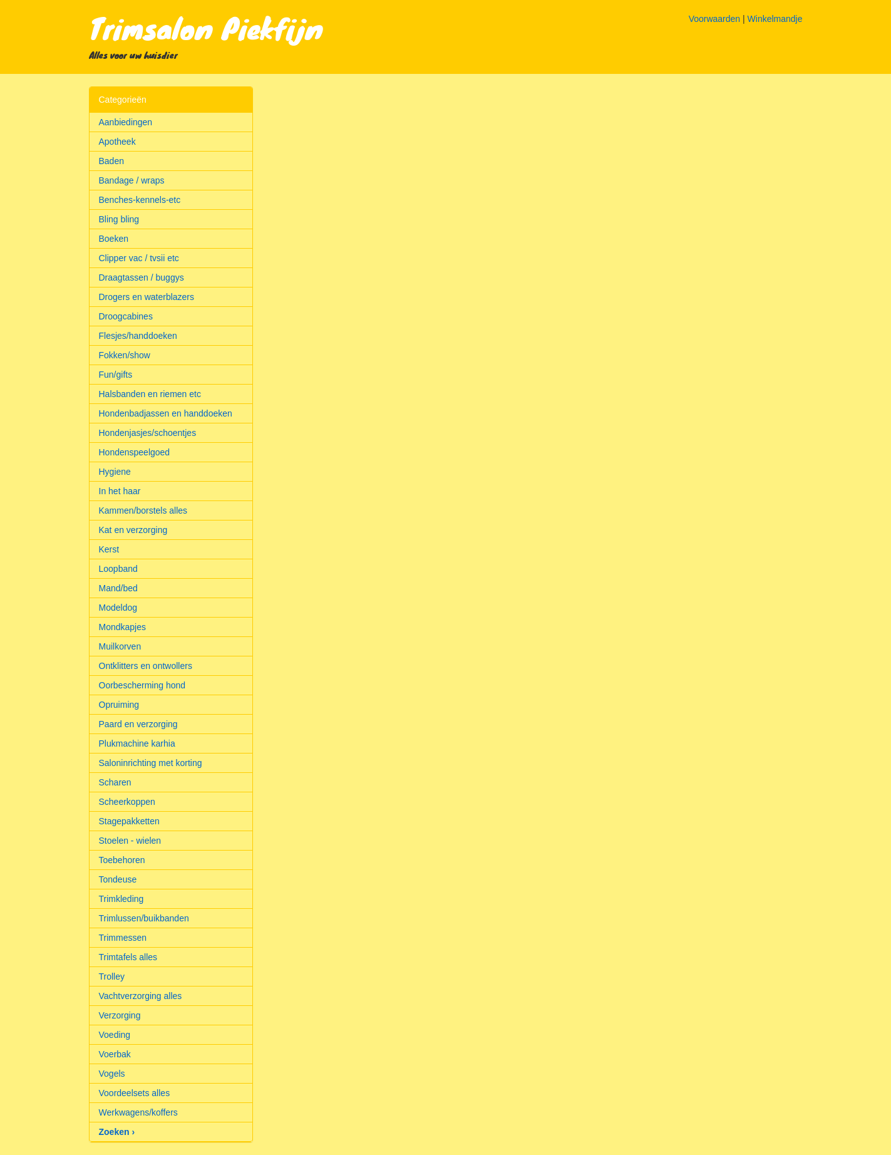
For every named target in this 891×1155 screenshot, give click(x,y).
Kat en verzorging (133, 530)
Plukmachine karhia (137, 743)
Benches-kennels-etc (140, 200)
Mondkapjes (123, 627)
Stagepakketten (129, 821)
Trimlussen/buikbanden (144, 918)
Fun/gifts (116, 375)
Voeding (115, 1035)
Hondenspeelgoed (134, 452)
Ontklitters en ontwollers (145, 666)
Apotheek (117, 142)
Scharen (115, 782)
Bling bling (119, 219)
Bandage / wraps (132, 180)
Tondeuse (118, 879)
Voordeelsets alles (134, 1093)
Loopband (118, 569)
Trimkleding (121, 899)
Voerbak (115, 1054)
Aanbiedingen (126, 122)
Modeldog (118, 608)
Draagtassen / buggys (141, 277)
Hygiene (115, 472)
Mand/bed (118, 588)
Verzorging (120, 1015)
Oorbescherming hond (142, 685)
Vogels (112, 1074)
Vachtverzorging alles (140, 996)
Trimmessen (123, 938)
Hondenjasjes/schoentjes (148, 433)
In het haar (120, 491)
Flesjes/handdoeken (138, 336)
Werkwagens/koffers (138, 1112)
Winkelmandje (775, 19)
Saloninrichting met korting (150, 763)
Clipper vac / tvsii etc (139, 258)
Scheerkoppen (127, 802)
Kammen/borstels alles (143, 510)
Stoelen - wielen (130, 841)
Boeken (113, 239)
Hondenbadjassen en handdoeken (165, 413)
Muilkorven (120, 646)
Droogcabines (126, 316)
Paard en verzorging (138, 724)
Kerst (109, 549)
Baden (111, 161)
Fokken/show (124, 355)
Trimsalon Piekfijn (206, 27)
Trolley (112, 976)
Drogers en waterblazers (147, 297)
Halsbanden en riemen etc (150, 394)
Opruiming (119, 705)
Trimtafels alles (128, 957)
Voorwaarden (715, 19)
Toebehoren (122, 860)
